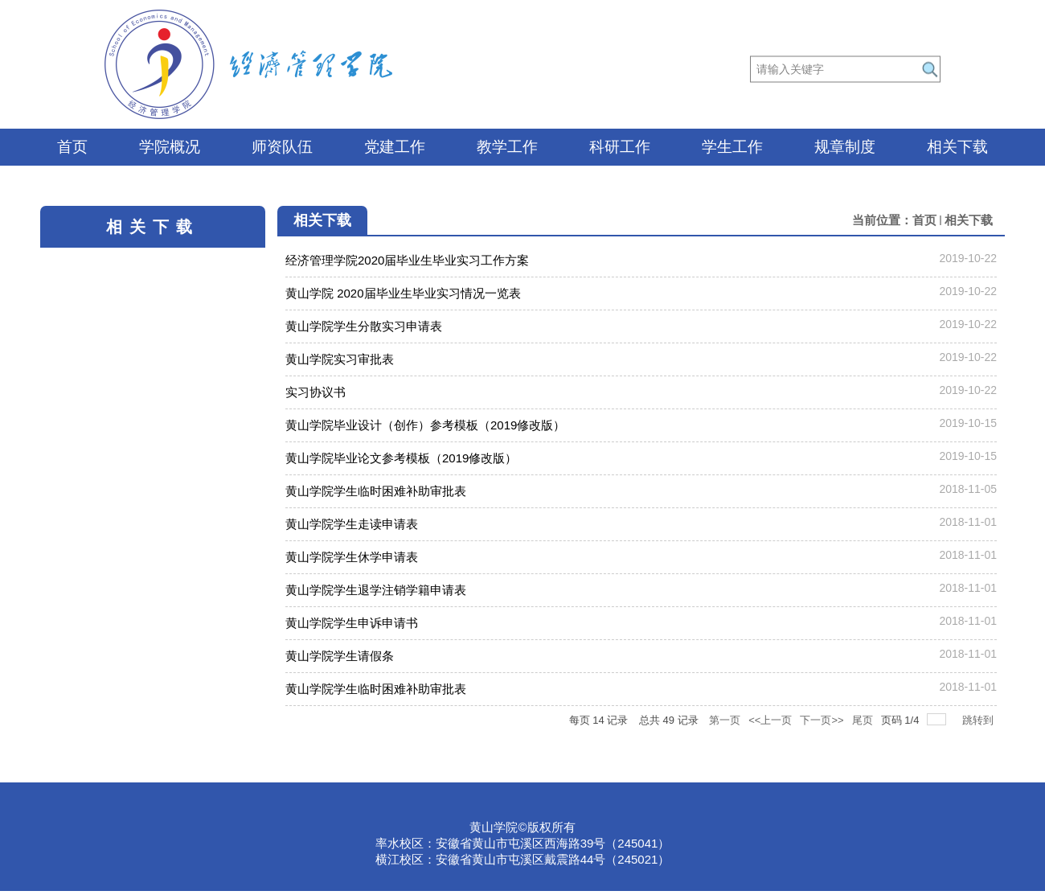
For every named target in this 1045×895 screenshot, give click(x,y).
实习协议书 (315, 392)
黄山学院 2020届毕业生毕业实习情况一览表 (403, 293)
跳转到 (979, 720)
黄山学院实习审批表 (339, 359)
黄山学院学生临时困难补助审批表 (375, 491)
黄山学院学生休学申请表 (351, 557)
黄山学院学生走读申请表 (351, 524)
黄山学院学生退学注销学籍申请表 (375, 590)
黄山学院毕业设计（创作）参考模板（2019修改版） (425, 425)
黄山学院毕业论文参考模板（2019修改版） (401, 458)
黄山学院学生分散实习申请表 (363, 326)
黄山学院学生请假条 (339, 656)
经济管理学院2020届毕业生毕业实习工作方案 (407, 260)
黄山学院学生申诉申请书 (351, 623)
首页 (924, 220)
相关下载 (969, 220)
